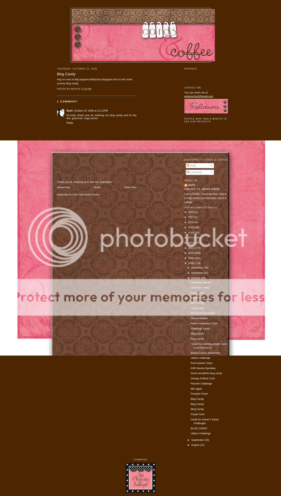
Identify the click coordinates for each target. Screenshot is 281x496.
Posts (191, 165)
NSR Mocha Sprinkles (203, 368)
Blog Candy (66, 74)
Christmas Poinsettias (203, 313)
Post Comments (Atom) (86, 194)
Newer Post (63, 187)
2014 (191, 232)
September (197, 439)
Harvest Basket (199, 318)
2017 (191, 217)
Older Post (130, 187)
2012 (191, 242)
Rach (70, 110)
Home (97, 187)
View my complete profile (201, 208)
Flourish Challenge (201, 383)
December (197, 267)
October (196, 277)
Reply (70, 122)
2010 (191, 252)
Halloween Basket (201, 282)
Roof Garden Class (201, 363)
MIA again (196, 388)
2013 (191, 237)
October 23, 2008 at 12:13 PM (91, 110)
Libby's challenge (200, 357)
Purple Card (197, 414)
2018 (191, 212)
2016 (191, 222)
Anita (191, 185)
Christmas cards (200, 287)
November (197, 272)
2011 (191, 247)
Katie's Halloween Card (204, 323)
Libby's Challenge (201, 433)
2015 (191, 227)
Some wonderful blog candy (206, 373)
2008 (191, 263)
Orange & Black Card (203, 378)
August (195, 444)
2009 (191, 258)
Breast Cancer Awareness (205, 352)
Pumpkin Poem (199, 393)
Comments (194, 172)
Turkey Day (197, 308)
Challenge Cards (200, 328)
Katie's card (197, 292)
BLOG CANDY (199, 428)
